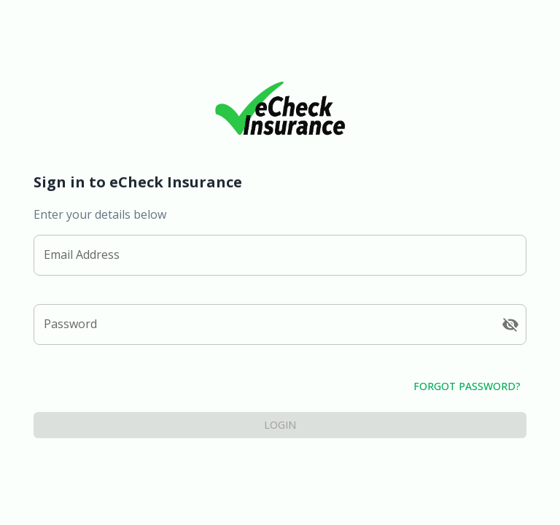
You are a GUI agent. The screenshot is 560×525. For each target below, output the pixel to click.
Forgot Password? (280, 386)
